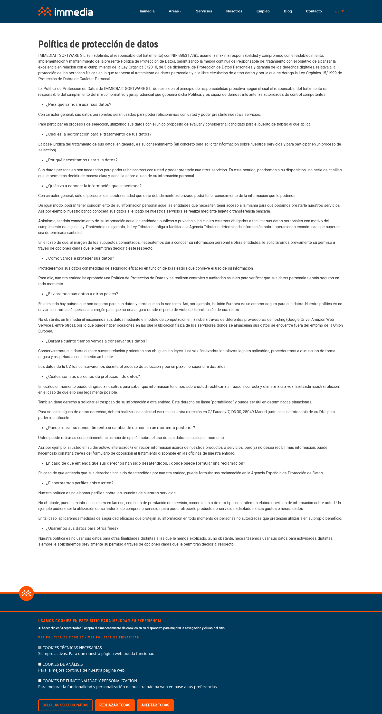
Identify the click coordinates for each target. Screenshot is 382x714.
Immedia (147, 11)
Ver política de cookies (61, 646)
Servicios (204, 11)
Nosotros (234, 11)
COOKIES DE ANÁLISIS (62, 673)
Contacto (314, 11)
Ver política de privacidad (113, 646)
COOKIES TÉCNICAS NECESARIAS (72, 656)
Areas (174, 11)
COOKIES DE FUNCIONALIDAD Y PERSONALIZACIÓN (89, 689)
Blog (288, 11)
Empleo (263, 11)
